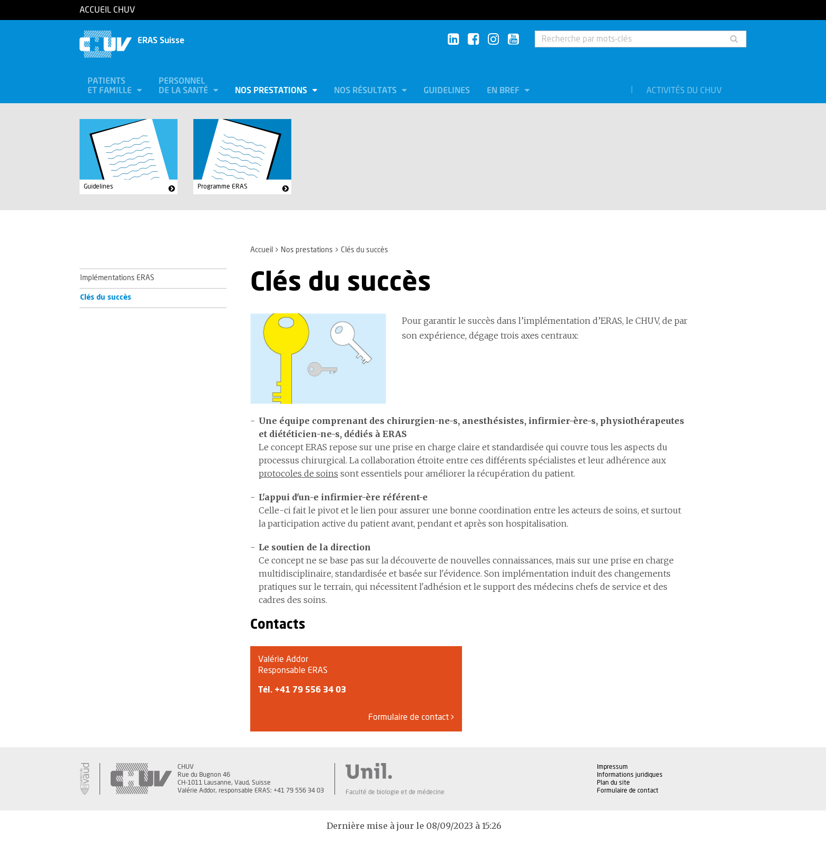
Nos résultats (366, 90)
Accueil (261, 250)
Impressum (612, 767)
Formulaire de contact (411, 717)
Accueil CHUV (107, 10)
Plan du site (613, 782)
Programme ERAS (223, 186)
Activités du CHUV (684, 90)
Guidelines (447, 90)
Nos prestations (272, 90)
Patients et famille (110, 86)
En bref (504, 90)
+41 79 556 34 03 (310, 690)
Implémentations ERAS (117, 278)
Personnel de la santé (184, 86)
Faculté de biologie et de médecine (395, 792)
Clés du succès (105, 297)
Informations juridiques (630, 774)
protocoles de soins (298, 473)
